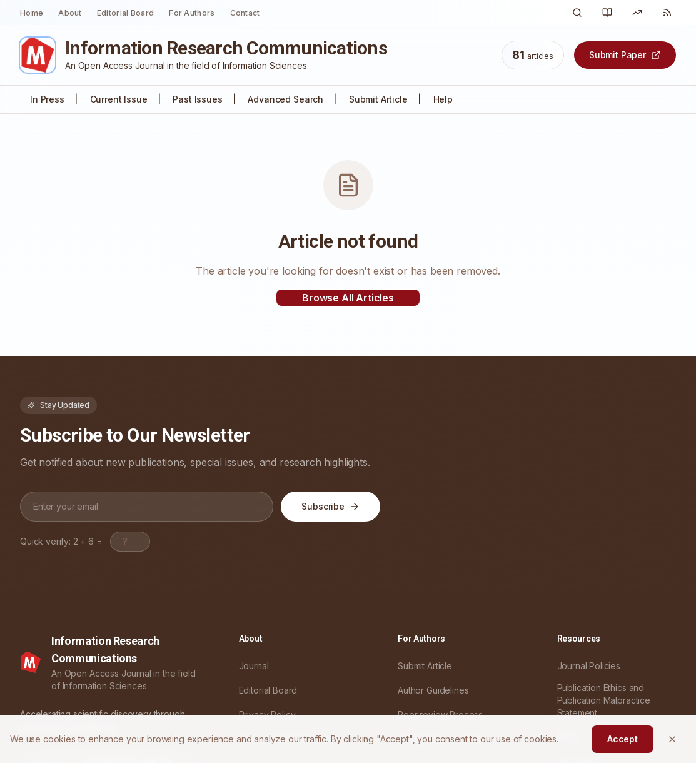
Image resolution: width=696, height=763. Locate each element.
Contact (245, 13)
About (70, 13)
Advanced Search (285, 99)
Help (443, 99)
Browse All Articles (348, 297)
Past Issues (197, 99)
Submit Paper (625, 54)
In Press (47, 99)
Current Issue (119, 99)
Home (31, 13)
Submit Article (378, 99)
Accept (622, 739)
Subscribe (330, 506)
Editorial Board (125, 13)
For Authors (191, 13)
